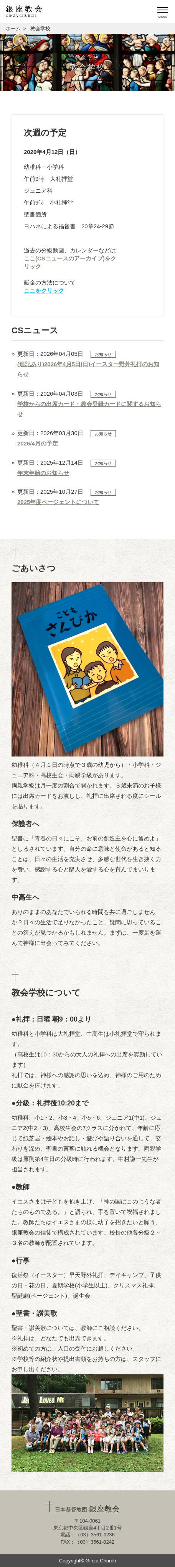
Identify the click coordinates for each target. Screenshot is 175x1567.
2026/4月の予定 (37, 443)
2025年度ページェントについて (58, 502)
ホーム (13, 28)
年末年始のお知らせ (43, 473)
